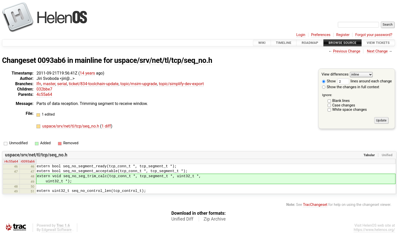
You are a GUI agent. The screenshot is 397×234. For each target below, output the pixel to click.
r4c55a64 (11, 161)
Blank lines (341, 101)
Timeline (283, 43)
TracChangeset (315, 205)
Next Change (377, 51)
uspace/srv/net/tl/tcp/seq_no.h (163, 60)
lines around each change (364, 81)
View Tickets (378, 43)
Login (300, 35)
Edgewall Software (57, 230)
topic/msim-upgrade (138, 83)
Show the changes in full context (350, 87)
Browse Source (342, 43)
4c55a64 (44, 94)
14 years (87, 73)
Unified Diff (182, 219)
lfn (38, 83)
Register (343, 35)
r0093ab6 (28, 161)
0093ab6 (52, 60)
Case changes (343, 105)
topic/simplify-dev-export (181, 83)
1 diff (106, 126)
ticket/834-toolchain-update (94, 83)
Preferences (320, 35)
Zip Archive (215, 219)
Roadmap (310, 43)
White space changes (349, 109)
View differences (335, 75)
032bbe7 (44, 89)
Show (329, 81)
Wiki (262, 43)
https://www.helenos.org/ (374, 230)
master (49, 83)
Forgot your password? (373, 35)
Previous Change (346, 51)
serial (62, 83)
